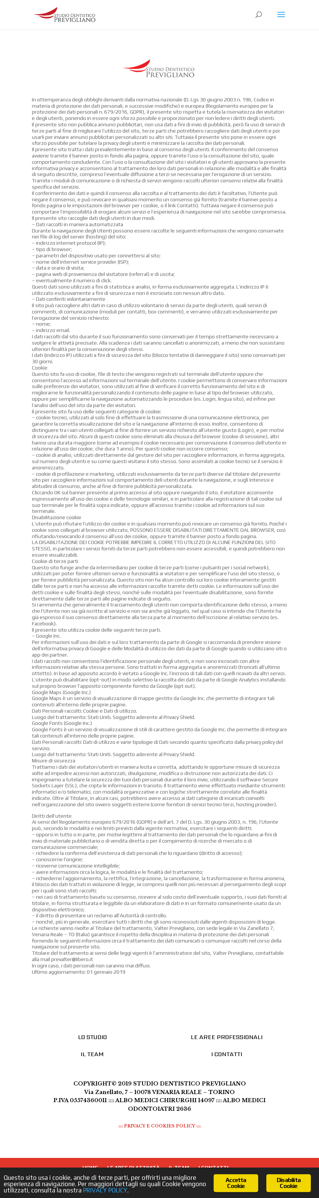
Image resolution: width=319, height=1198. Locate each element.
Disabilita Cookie (288, 1182)
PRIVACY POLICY (105, 1190)
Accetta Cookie (236, 1182)
